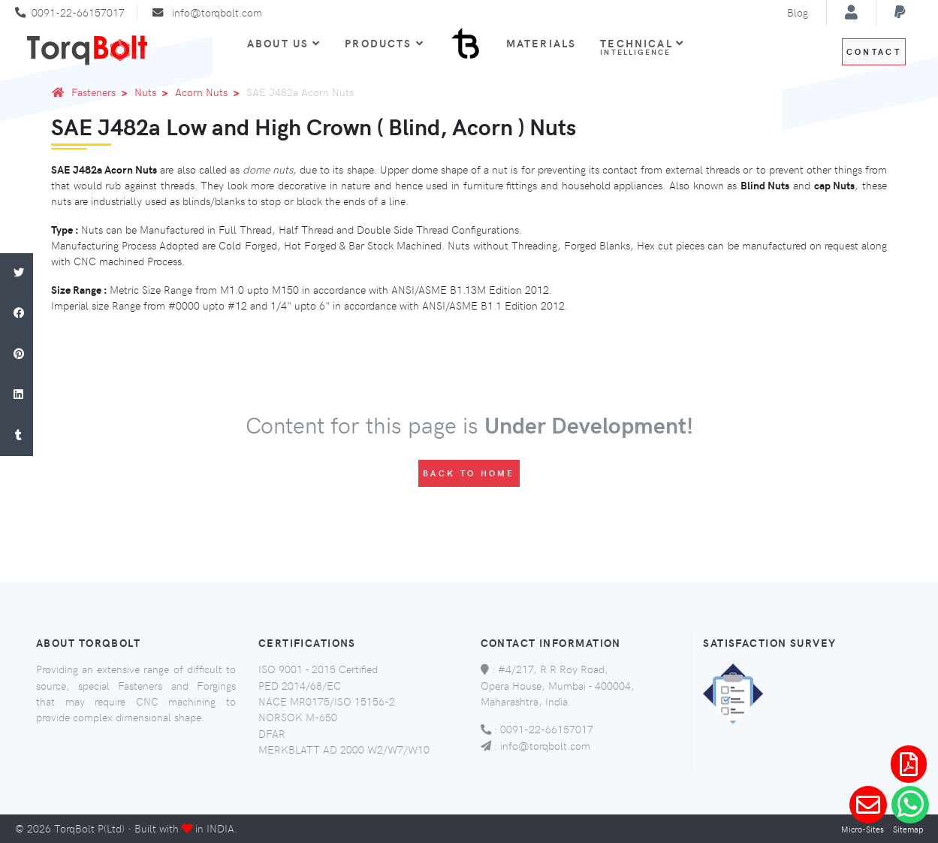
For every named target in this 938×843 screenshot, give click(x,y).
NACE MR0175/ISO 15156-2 (326, 701)
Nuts (153, 91)
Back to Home (469, 473)
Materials (541, 42)
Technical (642, 46)
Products (384, 42)
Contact (873, 51)
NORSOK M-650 (297, 716)
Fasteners (102, 91)
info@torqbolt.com (217, 12)
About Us (284, 42)
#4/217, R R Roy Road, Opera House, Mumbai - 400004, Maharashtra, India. (558, 685)
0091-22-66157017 (78, 12)
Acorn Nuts (210, 91)
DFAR (271, 733)
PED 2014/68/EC (299, 685)
